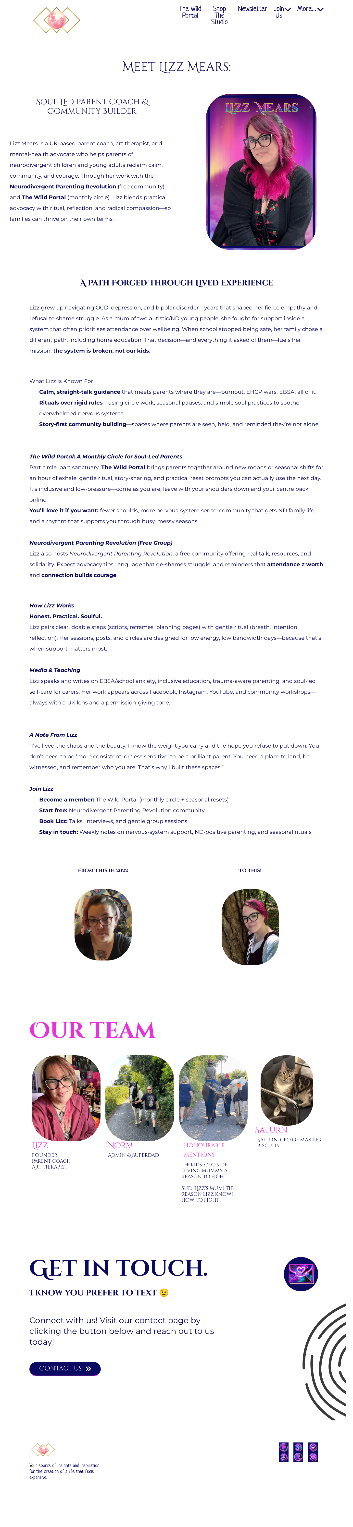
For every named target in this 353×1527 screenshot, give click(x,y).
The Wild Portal (190, 12)
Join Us (282, 12)
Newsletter (252, 9)
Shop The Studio (219, 15)
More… (310, 9)
